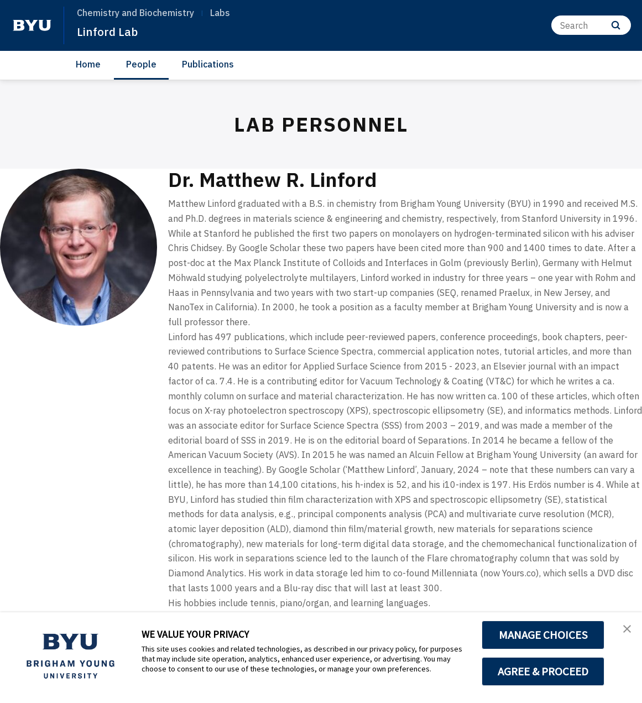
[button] (624, 632)
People (141, 64)
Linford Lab (111, 31)
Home (88, 64)
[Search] (591, 25)
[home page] (32, 25)
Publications (208, 64)
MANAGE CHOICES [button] (543, 635)
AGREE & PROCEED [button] (543, 671)
